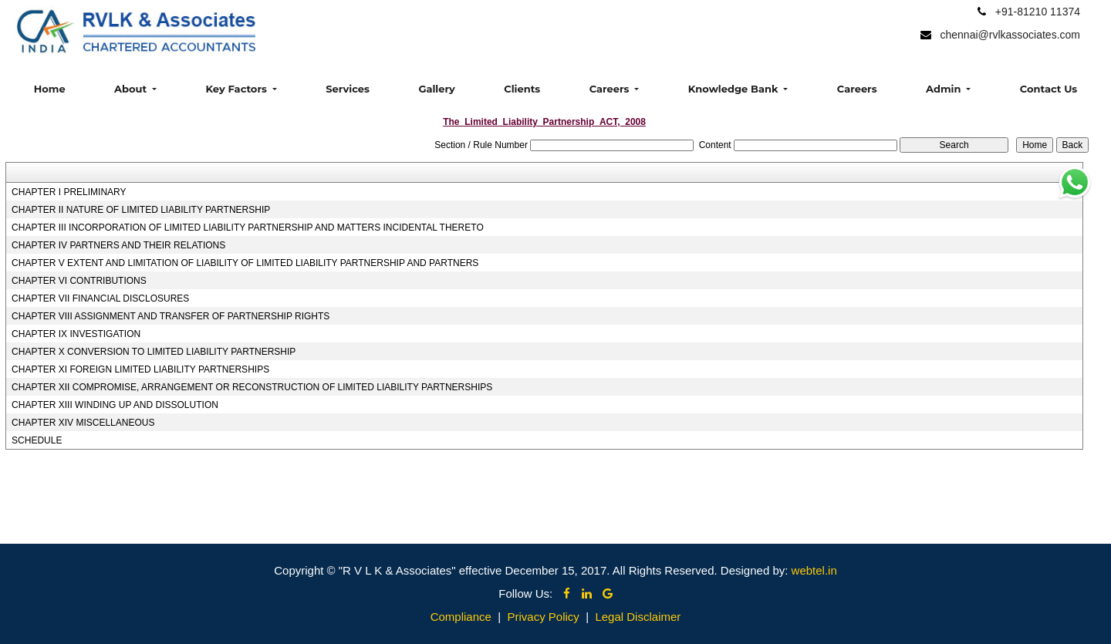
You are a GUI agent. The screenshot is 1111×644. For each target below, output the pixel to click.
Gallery (436, 89)
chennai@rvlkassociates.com (1010, 35)
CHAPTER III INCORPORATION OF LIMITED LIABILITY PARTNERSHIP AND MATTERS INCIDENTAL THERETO (248, 227)
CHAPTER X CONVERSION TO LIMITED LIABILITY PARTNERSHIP (153, 351)
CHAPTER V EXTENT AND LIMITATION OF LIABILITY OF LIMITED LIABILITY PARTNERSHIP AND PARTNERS (245, 263)
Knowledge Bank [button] (734, 89)
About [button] (132, 89)
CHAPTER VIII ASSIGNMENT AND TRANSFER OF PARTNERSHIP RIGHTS (170, 316)
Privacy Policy (543, 616)
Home (50, 89)
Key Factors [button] (237, 89)
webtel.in (814, 570)
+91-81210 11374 (1037, 11)
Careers (857, 89)
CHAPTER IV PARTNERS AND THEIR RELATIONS (118, 245)
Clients (522, 89)
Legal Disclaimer (637, 616)
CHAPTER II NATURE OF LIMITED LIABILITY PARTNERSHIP (141, 209)
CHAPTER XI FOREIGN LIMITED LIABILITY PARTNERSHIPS (140, 369)
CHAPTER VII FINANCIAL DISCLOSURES (100, 298)
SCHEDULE (37, 440)
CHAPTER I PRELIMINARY (69, 192)
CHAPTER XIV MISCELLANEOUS (83, 422)
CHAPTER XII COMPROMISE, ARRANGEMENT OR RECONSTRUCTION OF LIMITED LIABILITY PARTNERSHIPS (252, 387)
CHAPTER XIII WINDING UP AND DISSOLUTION (115, 405)
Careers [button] (610, 89)
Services (348, 89)
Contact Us (1048, 89)
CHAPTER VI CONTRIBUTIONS (79, 280)
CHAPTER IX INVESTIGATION (76, 334)
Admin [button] (945, 89)
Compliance (461, 616)
